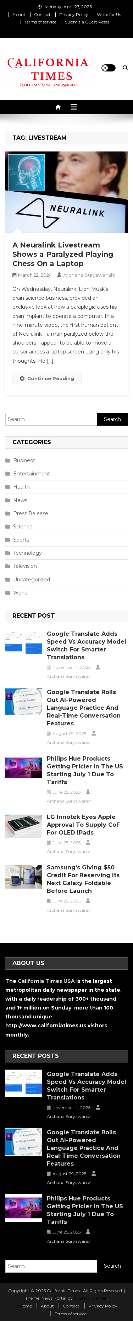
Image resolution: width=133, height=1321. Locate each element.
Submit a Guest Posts (87, 22)
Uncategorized (31, 579)
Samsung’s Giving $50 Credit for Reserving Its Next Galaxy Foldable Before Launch (83, 879)
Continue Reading (47, 378)
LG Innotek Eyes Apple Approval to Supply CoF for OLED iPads (83, 825)
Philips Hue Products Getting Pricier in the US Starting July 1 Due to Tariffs (85, 770)
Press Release (30, 513)
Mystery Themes (90, 1298)
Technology (27, 553)
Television (25, 566)
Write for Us (109, 14)
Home (26, 1306)
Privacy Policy (73, 14)
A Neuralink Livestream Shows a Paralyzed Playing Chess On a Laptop (62, 254)
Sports (21, 540)
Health (21, 487)
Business (24, 460)
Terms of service (40, 22)
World (20, 593)
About (19, 14)
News (20, 500)
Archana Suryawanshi (89, 275)
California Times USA (46, 981)
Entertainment (31, 473)
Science (23, 526)
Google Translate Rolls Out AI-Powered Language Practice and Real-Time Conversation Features (84, 708)
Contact (42, 14)
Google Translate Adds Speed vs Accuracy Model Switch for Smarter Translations (86, 645)
